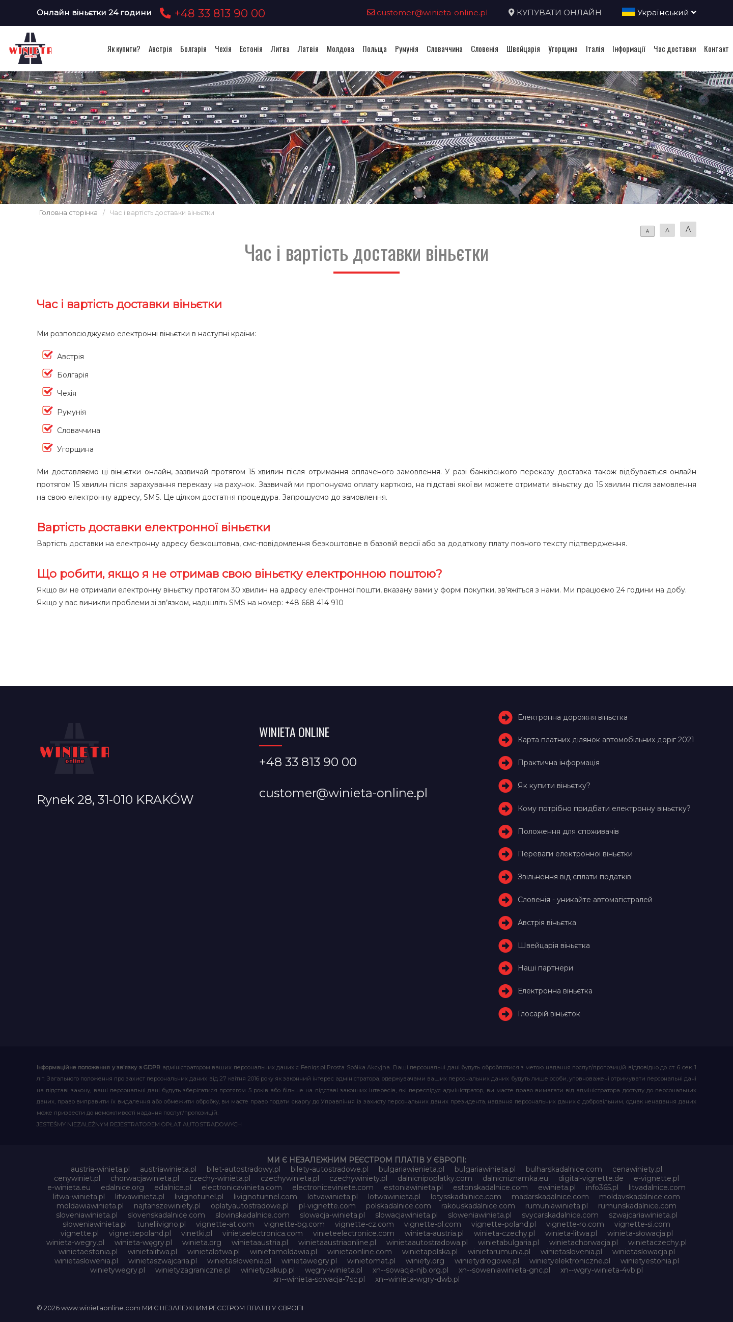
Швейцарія (523, 48)
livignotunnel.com (265, 1196)
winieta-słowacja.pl (640, 1233)
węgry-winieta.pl (333, 1270)
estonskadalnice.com (490, 1187)
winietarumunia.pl (499, 1251)
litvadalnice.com (657, 1187)
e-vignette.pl (656, 1178)
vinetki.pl (196, 1233)
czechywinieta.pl (290, 1178)
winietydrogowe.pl (487, 1260)
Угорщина (563, 48)
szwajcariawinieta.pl (643, 1215)
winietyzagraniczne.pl (193, 1270)
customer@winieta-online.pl (427, 12)
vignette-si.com (642, 1224)
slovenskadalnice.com (166, 1215)
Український (659, 12)
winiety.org (425, 1260)
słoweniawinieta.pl (95, 1224)
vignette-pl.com (432, 1224)
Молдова (340, 48)
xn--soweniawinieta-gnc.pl (504, 1270)
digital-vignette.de (591, 1178)
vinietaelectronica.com (262, 1233)
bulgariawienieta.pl (411, 1169)
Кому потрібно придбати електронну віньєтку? (604, 808)
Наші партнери (545, 968)
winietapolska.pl (430, 1251)
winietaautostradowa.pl (427, 1242)
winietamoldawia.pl (283, 1251)
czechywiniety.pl (358, 1178)
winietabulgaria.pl (508, 1242)
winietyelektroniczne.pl (569, 1260)
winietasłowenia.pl (239, 1260)
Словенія (484, 48)
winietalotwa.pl (213, 1251)
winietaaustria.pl (260, 1242)
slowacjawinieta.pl (406, 1215)
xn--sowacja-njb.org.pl (410, 1270)
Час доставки (675, 48)
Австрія (160, 48)
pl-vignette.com (327, 1205)
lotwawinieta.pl (394, 1196)
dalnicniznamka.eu (515, 1178)
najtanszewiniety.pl (167, 1205)
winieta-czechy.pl (504, 1233)
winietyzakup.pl (268, 1270)
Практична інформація (559, 762)
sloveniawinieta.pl (87, 1215)
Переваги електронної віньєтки (575, 853)
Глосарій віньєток (549, 1013)
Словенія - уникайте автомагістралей (585, 899)
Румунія (406, 48)
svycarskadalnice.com (560, 1215)
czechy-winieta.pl (219, 1178)
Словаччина (445, 48)
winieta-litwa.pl (571, 1233)
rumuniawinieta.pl (556, 1205)
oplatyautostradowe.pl (250, 1205)
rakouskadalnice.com (478, 1205)
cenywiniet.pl (77, 1178)
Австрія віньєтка (547, 922)
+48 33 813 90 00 (211, 13)
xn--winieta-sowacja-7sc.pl (319, 1279)
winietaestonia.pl (88, 1251)
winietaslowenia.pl (86, 1260)
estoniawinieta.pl (413, 1187)
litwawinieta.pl (139, 1196)
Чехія (223, 48)
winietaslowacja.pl (643, 1251)
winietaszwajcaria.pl (162, 1260)
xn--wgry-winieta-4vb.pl (601, 1270)
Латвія (308, 48)
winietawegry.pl (309, 1260)
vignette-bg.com (294, 1224)
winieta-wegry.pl (75, 1242)
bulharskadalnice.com (564, 1169)
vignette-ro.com (575, 1224)
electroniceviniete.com (333, 1187)
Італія (595, 48)
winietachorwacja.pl (583, 1242)
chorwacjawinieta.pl (144, 1178)
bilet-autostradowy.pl (243, 1169)
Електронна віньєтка (555, 990)
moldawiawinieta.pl (90, 1205)
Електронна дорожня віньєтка (573, 717)
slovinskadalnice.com (252, 1215)
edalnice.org (122, 1187)
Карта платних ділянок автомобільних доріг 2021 (606, 739)
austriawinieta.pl (168, 1169)
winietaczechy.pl (657, 1242)
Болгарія (193, 48)
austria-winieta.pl (100, 1169)
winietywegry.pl (117, 1270)
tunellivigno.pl (161, 1224)
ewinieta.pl (557, 1187)
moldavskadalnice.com (639, 1196)
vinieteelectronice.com (353, 1233)
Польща (374, 48)
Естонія (251, 48)
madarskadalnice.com (550, 1196)
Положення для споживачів (568, 831)
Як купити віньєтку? (554, 785)
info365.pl (602, 1187)
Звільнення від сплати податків (574, 876)
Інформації (628, 48)
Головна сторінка (68, 213)
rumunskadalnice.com (637, 1205)
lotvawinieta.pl (332, 1196)
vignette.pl (80, 1233)
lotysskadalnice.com (466, 1196)
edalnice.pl (172, 1187)
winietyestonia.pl (650, 1260)
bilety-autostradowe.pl (330, 1169)
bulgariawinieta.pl (485, 1169)
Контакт (716, 48)
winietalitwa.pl (152, 1251)
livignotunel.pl (199, 1196)
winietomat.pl (371, 1260)
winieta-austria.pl (434, 1233)
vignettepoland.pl (140, 1233)
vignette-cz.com (364, 1224)
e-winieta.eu (69, 1187)
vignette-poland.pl (503, 1224)
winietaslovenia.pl (571, 1251)
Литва (280, 48)
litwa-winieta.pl (79, 1196)
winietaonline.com (359, 1251)
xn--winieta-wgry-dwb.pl (417, 1279)
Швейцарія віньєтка (554, 945)
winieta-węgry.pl (143, 1242)
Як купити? (123, 48)
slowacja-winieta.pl (332, 1215)
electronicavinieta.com (242, 1187)
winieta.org (201, 1242)
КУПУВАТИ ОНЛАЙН (559, 12)
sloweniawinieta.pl (480, 1215)
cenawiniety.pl (637, 1169)
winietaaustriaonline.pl (337, 1242)
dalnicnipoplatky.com (435, 1178)
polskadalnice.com (398, 1205)
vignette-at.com (225, 1224)
